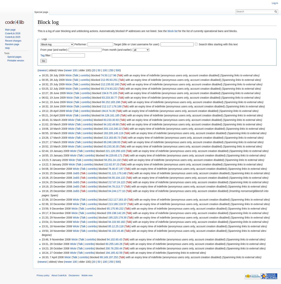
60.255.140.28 (114, 243)
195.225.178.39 (117, 217)
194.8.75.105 (109, 93)
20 (93, 70)
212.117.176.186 (112, 106)
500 (118, 70)
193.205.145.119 (113, 133)
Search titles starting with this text (218, 44)
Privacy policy (43, 275)
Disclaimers (74, 275)
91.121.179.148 (117, 173)
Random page (12, 44)
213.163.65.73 (111, 137)
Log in (275, 3)
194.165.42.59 (114, 252)
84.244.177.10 (116, 191)
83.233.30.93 (111, 119)
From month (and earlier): (117, 49)
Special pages (14, 57)
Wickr (68, 75)
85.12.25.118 (116, 226)
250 (111, 70)
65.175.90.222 (115, 208)
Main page (10, 29)
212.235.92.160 (110, 84)
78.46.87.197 (116, 168)
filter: (45, 55)
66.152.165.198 (111, 102)
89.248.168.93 (111, 142)
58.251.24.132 (112, 159)
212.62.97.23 (111, 164)
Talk (76, 75)
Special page (41, 12)
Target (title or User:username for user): (137, 44)
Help (7, 48)
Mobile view (87, 275)
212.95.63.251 (109, 79)
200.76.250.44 (114, 248)
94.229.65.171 (114, 155)
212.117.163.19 (117, 199)
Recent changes (13, 40)
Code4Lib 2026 (12, 33)
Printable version (15, 60)
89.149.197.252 (109, 257)
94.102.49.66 (111, 124)
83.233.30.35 (111, 146)
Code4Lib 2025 (12, 37)
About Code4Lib (59, 275)
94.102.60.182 (116, 221)
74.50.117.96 (108, 75)
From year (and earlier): (54, 49)
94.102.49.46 (116, 230)
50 (98, 70)
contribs (84, 75)
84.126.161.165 (110, 115)
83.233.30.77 (109, 97)
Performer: (80, 44)
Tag (42, 55)
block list (173, 31)
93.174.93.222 (109, 88)
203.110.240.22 (112, 128)
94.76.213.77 (116, 186)
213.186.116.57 (117, 204)
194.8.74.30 (108, 110)
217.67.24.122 (116, 182)
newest (43, 70)
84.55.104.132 (116, 177)
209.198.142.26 (116, 213)
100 (105, 70)
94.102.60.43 (114, 239)
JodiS (76, 173)
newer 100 (71, 70)
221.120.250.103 (115, 150)
